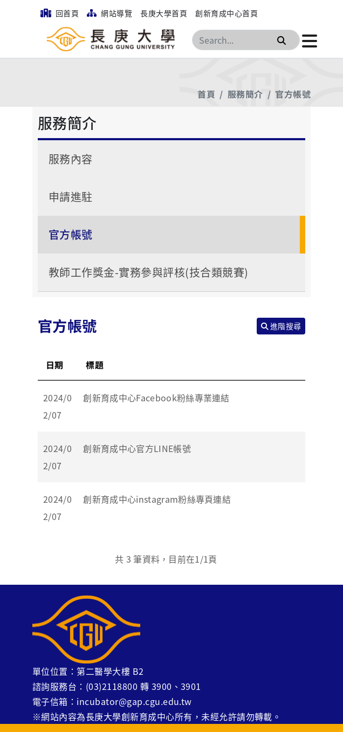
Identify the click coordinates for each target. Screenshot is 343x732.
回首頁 (59, 13)
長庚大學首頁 (163, 13)
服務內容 (71, 159)
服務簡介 (245, 93)
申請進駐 (71, 196)
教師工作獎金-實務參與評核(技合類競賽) (149, 272)
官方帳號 (293, 93)
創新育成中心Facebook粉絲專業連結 (156, 397)
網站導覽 (109, 13)
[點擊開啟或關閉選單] (309, 40)
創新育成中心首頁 (226, 13)
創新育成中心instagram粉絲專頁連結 (157, 498)
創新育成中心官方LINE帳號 (136, 448)
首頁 (206, 93)
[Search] (246, 40)
